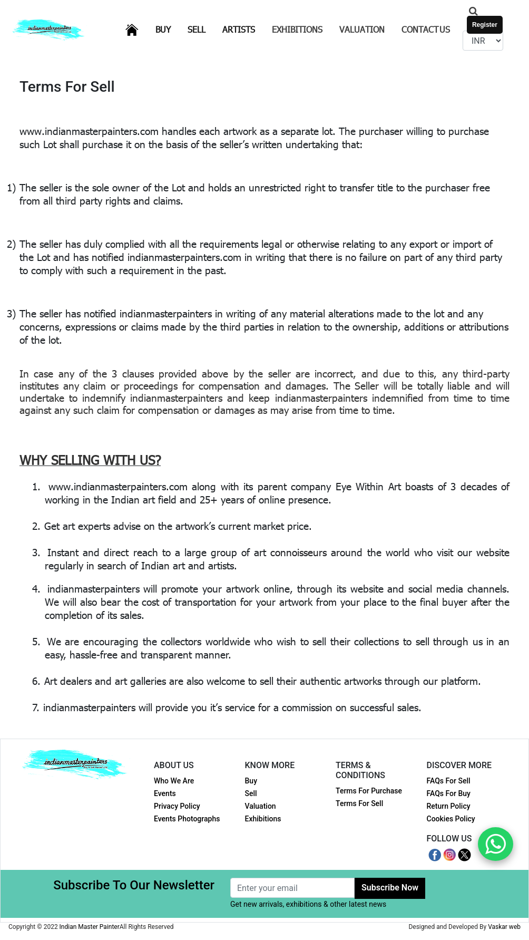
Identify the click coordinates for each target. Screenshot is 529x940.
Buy (169, 29)
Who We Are (174, 781)
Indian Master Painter (90, 927)
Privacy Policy (177, 806)
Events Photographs (187, 819)
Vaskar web (504, 927)
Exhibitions (297, 29)
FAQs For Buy (449, 793)
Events (165, 793)
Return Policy (449, 806)
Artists (245, 29)
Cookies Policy (451, 819)
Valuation (362, 29)
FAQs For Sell (449, 781)
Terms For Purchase (369, 791)
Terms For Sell (359, 803)
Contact (425, 29)
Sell (203, 29)
